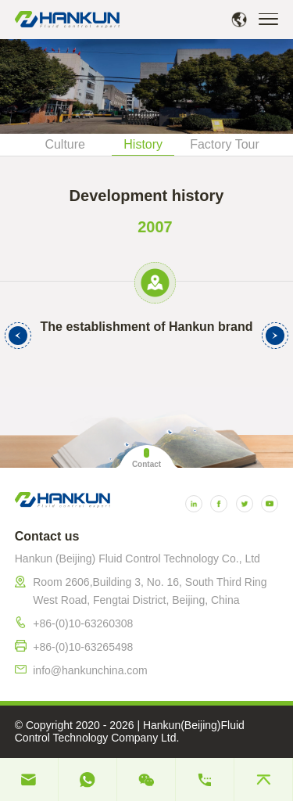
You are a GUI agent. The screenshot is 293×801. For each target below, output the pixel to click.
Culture (65, 144)
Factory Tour (224, 144)
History (143, 144)
